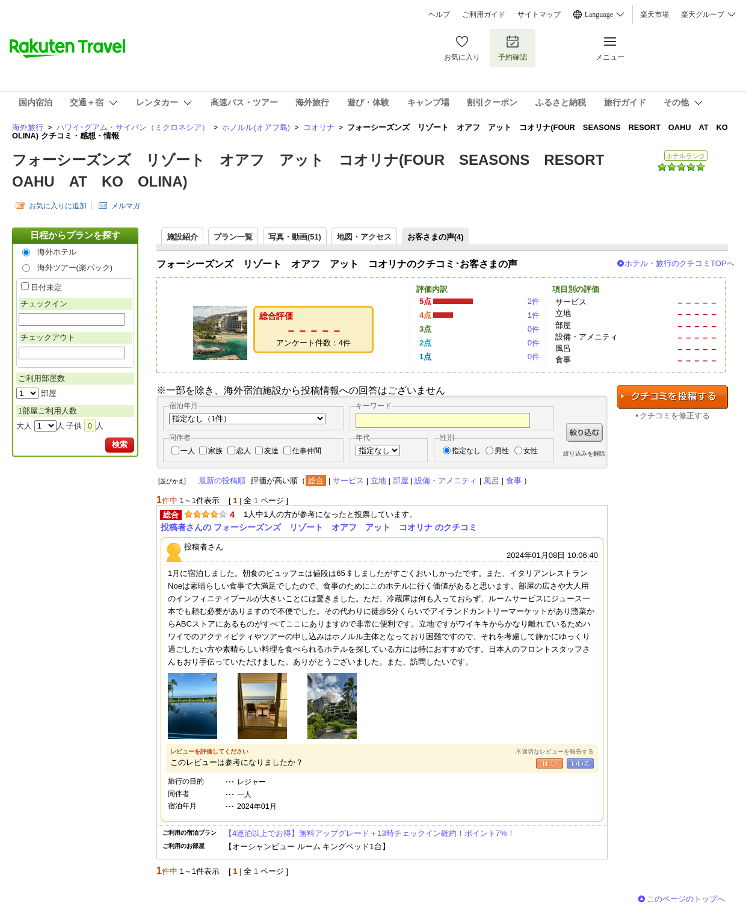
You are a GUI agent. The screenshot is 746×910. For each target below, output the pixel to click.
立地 (378, 480)
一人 (187, 451)
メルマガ (125, 205)
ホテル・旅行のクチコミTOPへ (679, 263)
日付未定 (46, 287)
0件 (534, 328)
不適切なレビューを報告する (555, 751)
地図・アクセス (364, 236)
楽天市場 (654, 14)
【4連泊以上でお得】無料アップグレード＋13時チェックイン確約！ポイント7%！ (369, 833)
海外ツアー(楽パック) (75, 267)
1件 (534, 315)
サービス (348, 480)
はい (549, 763)
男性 (502, 451)
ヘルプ (439, 14)
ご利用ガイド (483, 14)
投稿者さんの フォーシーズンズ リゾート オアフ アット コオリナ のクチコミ (319, 527)
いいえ (580, 763)
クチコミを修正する (675, 415)
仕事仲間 (306, 451)
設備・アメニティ (446, 480)
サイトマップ (539, 14)
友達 (271, 451)
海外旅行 (27, 127)
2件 (534, 301)
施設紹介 (182, 236)
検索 (120, 444)
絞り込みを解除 (584, 453)
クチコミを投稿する (672, 397)
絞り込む (584, 432)
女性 (530, 451)
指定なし (466, 451)
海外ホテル (56, 251)
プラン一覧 (233, 236)
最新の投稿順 (222, 480)
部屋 (400, 480)
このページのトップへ (686, 898)
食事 (514, 480)
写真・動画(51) (294, 236)
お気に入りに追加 (58, 205)
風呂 (491, 480)
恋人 (243, 451)
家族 (215, 451)
